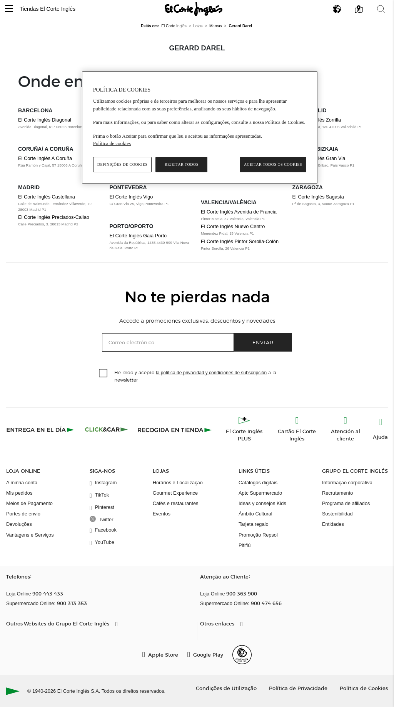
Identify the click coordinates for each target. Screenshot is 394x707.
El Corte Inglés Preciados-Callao (53, 217)
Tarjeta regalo (254, 524)
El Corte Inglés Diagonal (44, 120)
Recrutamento (337, 493)
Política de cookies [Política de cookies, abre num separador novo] (112, 143)
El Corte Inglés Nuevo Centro (233, 226)
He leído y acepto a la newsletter (195, 376)
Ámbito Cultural (255, 514)
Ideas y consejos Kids (262, 503)
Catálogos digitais (258, 482)
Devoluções (19, 524)
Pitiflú (244, 545)
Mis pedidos (19, 493)
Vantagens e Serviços (30, 535)
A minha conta (21, 482)
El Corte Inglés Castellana (46, 197)
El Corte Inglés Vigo (131, 197)
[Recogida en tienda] (174, 429)
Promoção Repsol (258, 535)
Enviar (263, 342)
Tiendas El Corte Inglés (47, 9)
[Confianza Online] (242, 654)
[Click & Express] (41, 429)
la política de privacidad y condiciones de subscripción (211, 372)
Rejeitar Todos (182, 164)
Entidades (333, 524)
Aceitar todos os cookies (273, 164)
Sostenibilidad (337, 514)
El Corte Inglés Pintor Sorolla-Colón (240, 241)
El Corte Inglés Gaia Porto (138, 235)
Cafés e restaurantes (176, 503)
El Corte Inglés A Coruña (45, 158)
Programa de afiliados (346, 503)
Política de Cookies (364, 688)
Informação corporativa (347, 482)
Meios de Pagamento (29, 503)
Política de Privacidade (298, 688)
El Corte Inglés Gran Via (319, 158)
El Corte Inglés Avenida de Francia (239, 212)
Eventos (161, 514)
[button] (9, 9)
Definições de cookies (122, 164)
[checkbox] (103, 373)
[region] (200, 127)
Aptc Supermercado (260, 493)
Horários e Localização (178, 482)
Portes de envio (23, 514)
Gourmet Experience (175, 493)
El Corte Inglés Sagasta (318, 197)
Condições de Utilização (226, 688)
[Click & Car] (106, 429)
